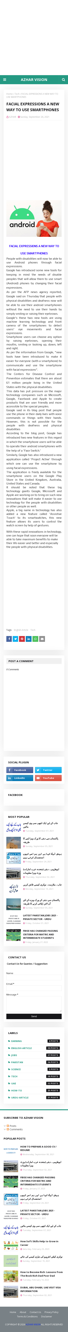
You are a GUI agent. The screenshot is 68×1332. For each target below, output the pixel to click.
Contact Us (35, 1312)
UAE (35, 1083)
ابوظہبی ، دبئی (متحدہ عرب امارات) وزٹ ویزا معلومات (41, 871)
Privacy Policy (51, 1312)
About (23, 1312)
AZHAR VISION (34, 79)
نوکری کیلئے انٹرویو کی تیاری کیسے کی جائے (41, 1256)
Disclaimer (46, 1316)
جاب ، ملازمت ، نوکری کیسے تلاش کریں (42, 884)
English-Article (21, 630)
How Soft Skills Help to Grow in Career (39, 1243)
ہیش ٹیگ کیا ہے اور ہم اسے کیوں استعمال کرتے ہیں (42, 855)
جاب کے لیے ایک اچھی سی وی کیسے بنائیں (40, 824)
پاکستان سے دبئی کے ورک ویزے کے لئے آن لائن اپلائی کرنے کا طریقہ (41, 901)
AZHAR (12, 116)
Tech (17, 93)
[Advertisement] (34, 38)
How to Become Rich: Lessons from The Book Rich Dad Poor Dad (41, 1273)
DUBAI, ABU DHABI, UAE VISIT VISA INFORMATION (40, 1289)
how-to (35, 1090)
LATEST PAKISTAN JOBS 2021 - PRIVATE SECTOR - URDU (40, 917)
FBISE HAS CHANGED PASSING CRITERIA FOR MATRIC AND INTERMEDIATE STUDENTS (40, 934)
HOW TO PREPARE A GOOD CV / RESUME (38, 1148)
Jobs (35, 1055)
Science (35, 1069)
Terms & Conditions (27, 1316)
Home (9, 93)
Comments (15, 1129)
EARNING (35, 1041)
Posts (11, 1126)
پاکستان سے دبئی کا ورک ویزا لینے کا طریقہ (40, 840)
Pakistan (35, 1062)
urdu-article (35, 1097)
